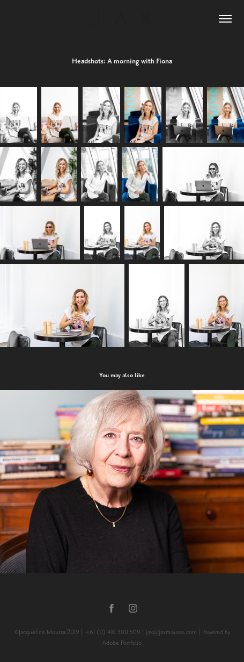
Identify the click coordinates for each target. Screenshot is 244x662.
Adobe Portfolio (122, 643)
